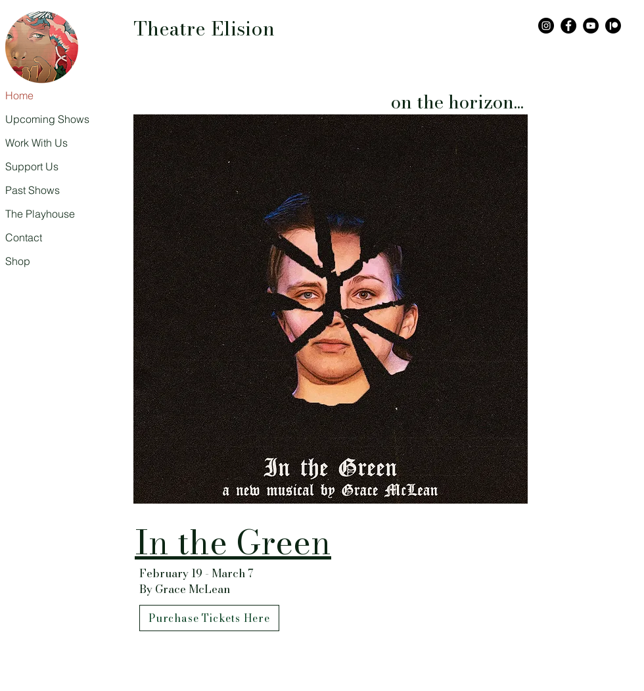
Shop (17, 261)
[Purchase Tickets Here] (209, 618)
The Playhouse (37, 213)
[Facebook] (568, 26)
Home (19, 95)
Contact (23, 237)
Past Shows (32, 190)
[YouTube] (591, 26)
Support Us (31, 166)
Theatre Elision (204, 28)
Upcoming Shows (37, 119)
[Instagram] (546, 26)
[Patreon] (613, 26)
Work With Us (36, 142)
